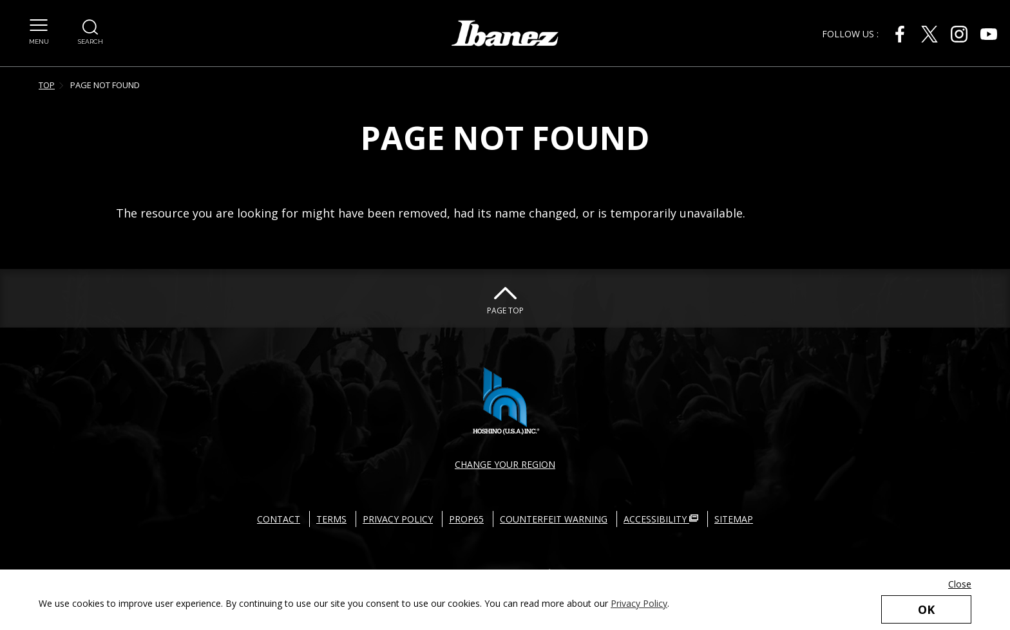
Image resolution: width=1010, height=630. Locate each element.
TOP (47, 85)
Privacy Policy (639, 603)
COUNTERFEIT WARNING (553, 519)
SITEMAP (733, 519)
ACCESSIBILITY (661, 519)
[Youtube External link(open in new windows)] (988, 34)
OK (926, 609)
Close (959, 584)
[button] (39, 25)
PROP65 (466, 519)
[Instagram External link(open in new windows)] (959, 34)
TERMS (331, 519)
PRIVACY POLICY (398, 519)
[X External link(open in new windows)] (929, 34)
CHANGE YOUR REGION (505, 464)
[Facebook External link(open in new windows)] (899, 34)
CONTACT (278, 519)
